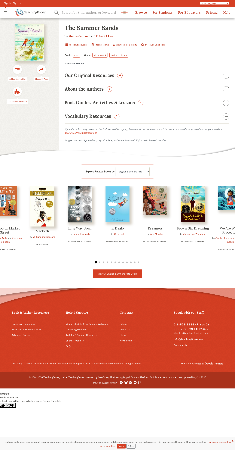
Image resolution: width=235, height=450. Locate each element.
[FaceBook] (121, 382)
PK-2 (76, 55)
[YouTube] (135, 382)
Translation (202, 363)
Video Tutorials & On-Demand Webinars (87, 324)
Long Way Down (80, 228)
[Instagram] (140, 382)
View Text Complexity (124, 44)
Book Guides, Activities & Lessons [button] (147, 103)
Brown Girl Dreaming (193, 228)
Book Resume (100, 44)
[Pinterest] (130, 382)
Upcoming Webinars (76, 329)
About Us (125, 329)
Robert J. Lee (104, 36)
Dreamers (155, 228)
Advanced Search (21, 335)
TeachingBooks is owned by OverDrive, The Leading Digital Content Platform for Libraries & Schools (121, 377)
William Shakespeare (44, 236)
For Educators (189, 12)
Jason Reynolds (81, 234)
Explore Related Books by (99, 171)
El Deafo (117, 228)
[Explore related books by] (133, 171)
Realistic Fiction (119, 55)
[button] (5, 12)
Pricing (212, 12)
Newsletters (126, 340)
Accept (121, 446)
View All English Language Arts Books (117, 273)
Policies (97, 382)
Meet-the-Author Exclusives (27, 329)
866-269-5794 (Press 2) (192, 329)
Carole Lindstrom (224, 238)
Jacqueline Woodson (194, 234)
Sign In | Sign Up (12, 3)
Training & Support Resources (81, 335)
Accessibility (110, 382)
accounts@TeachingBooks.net (81, 132)
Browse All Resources (23, 324)
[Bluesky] (126, 382)
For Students (162, 12)
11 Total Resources (76, 44)
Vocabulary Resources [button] (147, 117)
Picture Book (100, 55)
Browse (141, 12)
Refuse (131, 446)
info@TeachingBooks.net (188, 339)
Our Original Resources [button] (147, 76)
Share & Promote (75, 340)
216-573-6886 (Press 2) (191, 324)
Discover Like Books (153, 44)
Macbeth (42, 231)
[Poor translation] (11, 405)
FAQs (68, 346)
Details (74, 63)
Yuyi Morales (157, 234)
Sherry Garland (78, 36)
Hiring (123, 335)
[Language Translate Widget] (214, 3)
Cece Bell (119, 234)
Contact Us (180, 345)
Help (226, 12)
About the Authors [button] (147, 89)
